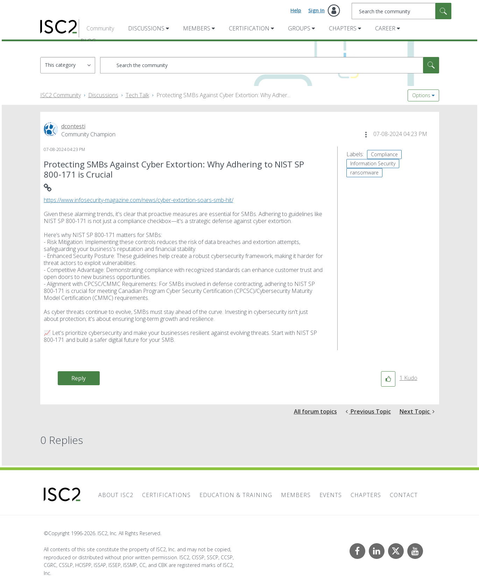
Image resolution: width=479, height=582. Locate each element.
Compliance (384, 154)
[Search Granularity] (68, 65)
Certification (249, 28)
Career (385, 28)
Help (295, 10)
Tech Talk (137, 95)
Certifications (166, 495)
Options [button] (421, 95)
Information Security (372, 163)
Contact (404, 495)
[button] (366, 134)
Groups (299, 28)
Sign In (316, 10)
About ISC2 (115, 495)
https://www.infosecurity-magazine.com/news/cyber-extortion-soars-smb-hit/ (138, 200)
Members (196, 28)
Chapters (343, 28)
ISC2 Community (60, 95)
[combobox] (401, 11)
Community (100, 28)
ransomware (364, 172)
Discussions (146, 28)
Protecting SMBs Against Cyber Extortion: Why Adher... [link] (223, 95)
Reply (78, 378)
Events (330, 495)
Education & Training (235, 495)
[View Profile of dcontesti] (73, 126)
